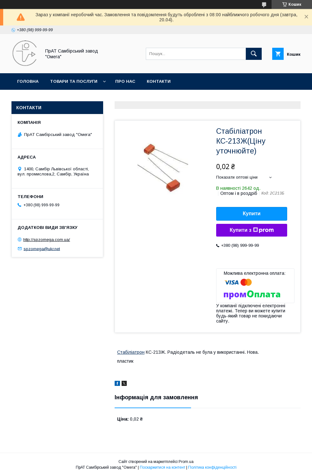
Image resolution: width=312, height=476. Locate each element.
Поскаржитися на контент (162, 467)
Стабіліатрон (131, 352)
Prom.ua (186, 461)
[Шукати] (254, 54)
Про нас (125, 81)
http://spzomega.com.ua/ (46, 239)
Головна (28, 81)
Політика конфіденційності (212, 467)
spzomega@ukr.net (42, 248)
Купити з (251, 230)
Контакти (159, 81)
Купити (252, 213)
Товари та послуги (73, 81)
